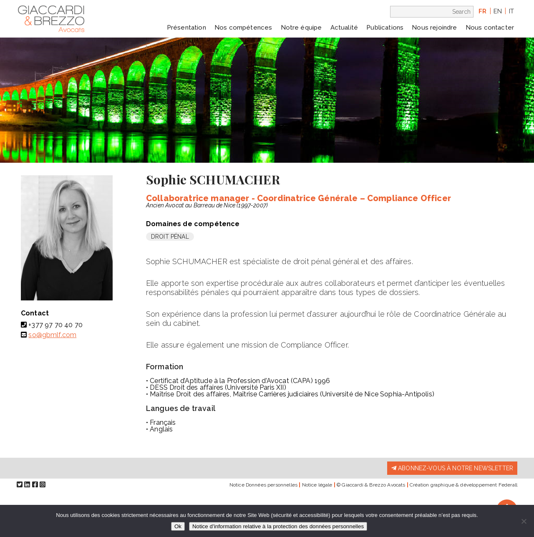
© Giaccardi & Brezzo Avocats (371, 485)
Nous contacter (490, 27)
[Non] (523, 521)
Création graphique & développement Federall (463, 485)
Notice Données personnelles (263, 485)
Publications (384, 27)
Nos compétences (243, 27)
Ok (177, 526)
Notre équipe (301, 27)
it (511, 11)
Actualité (344, 27)
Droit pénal (170, 236)
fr (482, 11)
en (498, 11)
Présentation (186, 27)
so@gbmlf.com (52, 335)
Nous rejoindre (434, 27)
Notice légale (317, 485)
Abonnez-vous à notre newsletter (452, 468)
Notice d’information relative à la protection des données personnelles (278, 526)
